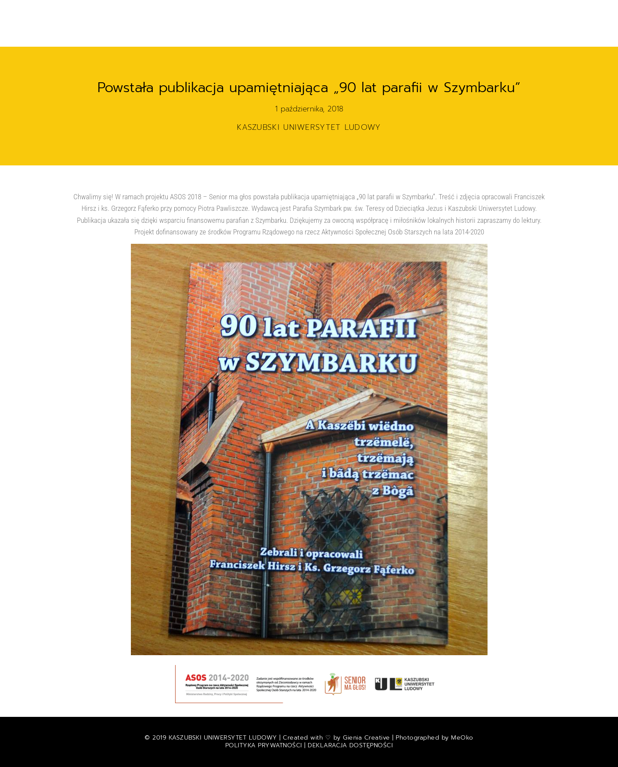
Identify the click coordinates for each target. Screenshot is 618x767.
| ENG (340, 29)
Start (166, 10)
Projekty (264, 10)
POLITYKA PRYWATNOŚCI (265, 745)
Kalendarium (315, 10)
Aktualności (211, 10)
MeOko (462, 737)
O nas (310, 29)
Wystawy (414, 10)
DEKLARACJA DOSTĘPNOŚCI (350, 745)
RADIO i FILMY (467, 10)
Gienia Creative (366, 737)
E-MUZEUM (369, 10)
